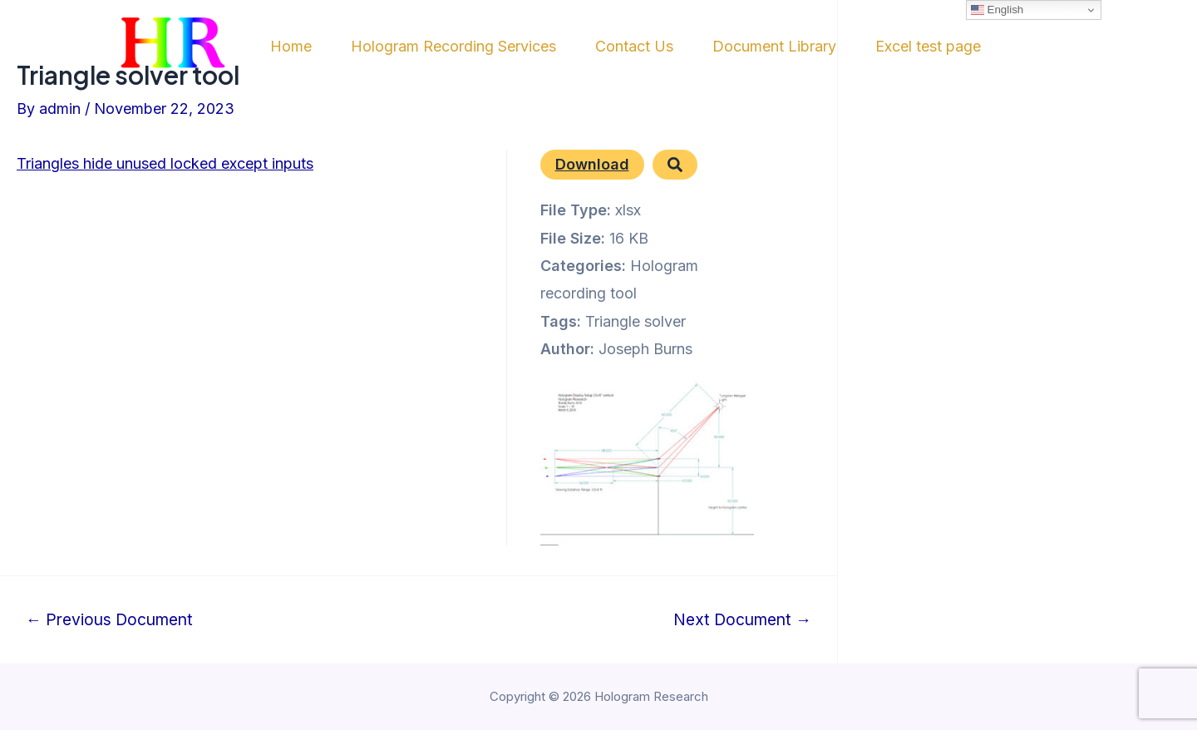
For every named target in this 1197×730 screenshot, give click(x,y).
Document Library (808, 46)
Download (592, 164)
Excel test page (974, 46)
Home (290, 46)
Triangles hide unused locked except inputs (165, 163)
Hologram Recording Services (464, 46)
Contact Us (657, 46)
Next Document (742, 620)
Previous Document (109, 620)
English (997, 10)
